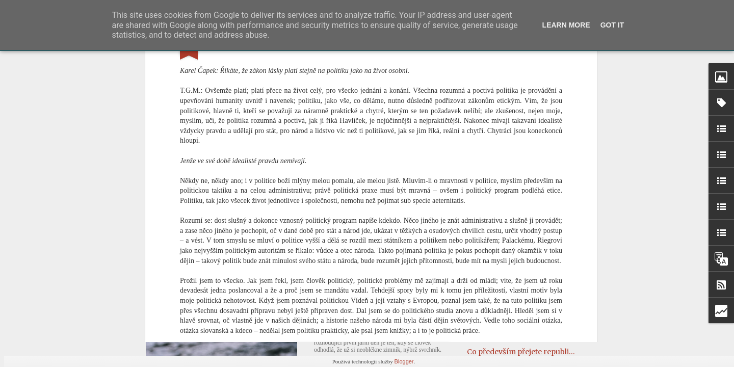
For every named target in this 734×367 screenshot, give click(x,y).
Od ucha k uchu (494, 314)
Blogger (404, 361)
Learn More (566, 25)
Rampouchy (488, 332)
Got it (612, 25)
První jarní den (348, 316)
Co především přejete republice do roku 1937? (546, 351)
